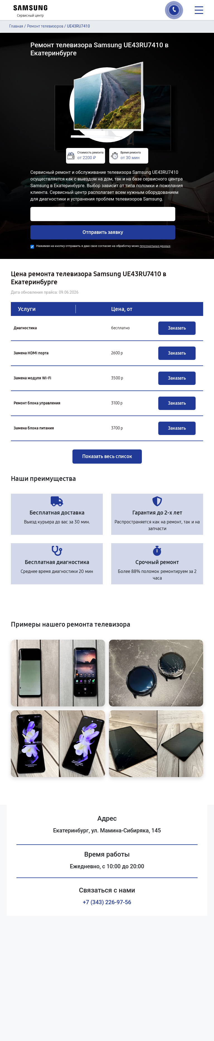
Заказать (177, 328)
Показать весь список (107, 456)
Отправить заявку (102, 232)
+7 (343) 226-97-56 (107, 902)
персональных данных (155, 246)
